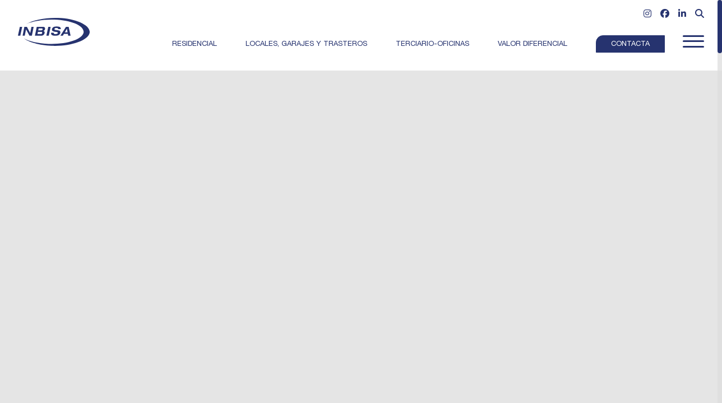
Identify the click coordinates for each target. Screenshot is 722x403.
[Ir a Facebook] (664, 15)
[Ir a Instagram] (647, 15)
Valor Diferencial (532, 44)
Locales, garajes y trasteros (306, 44)
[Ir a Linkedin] (682, 15)
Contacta (630, 44)
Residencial (194, 44)
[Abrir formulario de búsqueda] (699, 15)
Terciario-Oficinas (432, 44)
